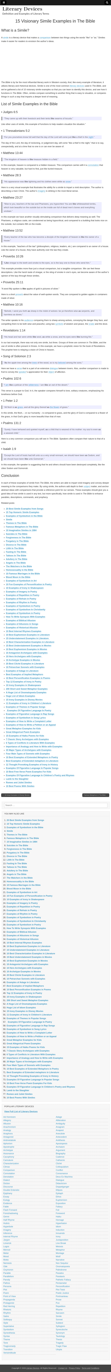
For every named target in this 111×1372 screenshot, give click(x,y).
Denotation (8, 1177)
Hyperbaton (61, 1223)
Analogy (7, 1130)
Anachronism (9, 1127)
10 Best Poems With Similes (20, 786)
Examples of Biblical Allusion (21, 620)
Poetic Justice (62, 1293)
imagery (41, 191)
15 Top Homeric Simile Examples (22, 512)
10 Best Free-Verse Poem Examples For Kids (28, 772)
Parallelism (8, 1276)
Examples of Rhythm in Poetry (21, 602)
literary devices (77, 86)
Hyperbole (8, 1226)
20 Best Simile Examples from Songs (24, 509)
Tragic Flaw (61, 1346)
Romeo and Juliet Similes (19, 782)
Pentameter (61, 1283)
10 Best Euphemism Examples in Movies (26, 649)
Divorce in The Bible (16, 545)
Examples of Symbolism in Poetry (23, 606)
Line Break (61, 1243)
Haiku (58, 1216)
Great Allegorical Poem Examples (23, 732)
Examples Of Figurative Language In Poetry (28, 710)
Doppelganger (62, 1187)
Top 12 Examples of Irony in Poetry (23, 681)
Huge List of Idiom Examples (20, 696)
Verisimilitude (9, 1353)
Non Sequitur (62, 1263)
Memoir (6, 1250)
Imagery (7, 1230)
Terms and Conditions (90, 1368)
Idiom (58, 1226)
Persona (7, 1286)
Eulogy (6, 1200)
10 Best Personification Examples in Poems (28, 678)
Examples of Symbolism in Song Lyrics (26, 718)
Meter (6, 1253)
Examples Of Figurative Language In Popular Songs (32, 768)
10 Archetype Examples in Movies (23, 660)
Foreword (60, 1213)
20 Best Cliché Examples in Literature (25, 663)
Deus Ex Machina (64, 1177)
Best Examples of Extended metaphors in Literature (32, 761)
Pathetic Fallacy (63, 1280)
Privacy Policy (74, 1368)
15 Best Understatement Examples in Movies (28, 645)
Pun (58, 1303)
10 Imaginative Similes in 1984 (21, 530)
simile (6, 37)
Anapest (60, 1130)
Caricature (8, 1160)
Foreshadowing (10, 1213)
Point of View (9, 1296)
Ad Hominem (9, 1117)
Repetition (60, 1306)
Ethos (58, 1197)
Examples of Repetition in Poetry (22, 595)
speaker (22, 372)
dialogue (54, 368)
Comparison (9, 1170)
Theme (6, 1339)
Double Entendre (11, 1190)
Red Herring (9, 1306)
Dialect (6, 1180)
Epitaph (59, 1193)
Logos (6, 1246)
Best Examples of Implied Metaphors (24, 674)
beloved (62, 363)
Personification (63, 1286)
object (51, 372)
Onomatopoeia (63, 1266)
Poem (6, 1293)
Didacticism (61, 1183)
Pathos (6, 1283)
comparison (45, 37)
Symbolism (8, 1329)
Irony (58, 1236)
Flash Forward (10, 1210)
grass (20, 407)
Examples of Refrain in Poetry (21, 599)
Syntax (6, 1336)
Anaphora (8, 1133)
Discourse (8, 1187)
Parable (7, 1273)
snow (68, 181)
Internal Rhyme (10, 1236)
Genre (6, 1216)
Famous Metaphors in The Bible (22, 527)
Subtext (59, 1323)
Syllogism (60, 1326)
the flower (54, 407)
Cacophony (8, 1157)
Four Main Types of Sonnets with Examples (28, 753)
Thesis (59, 1339)
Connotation (9, 1173)
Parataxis (60, 1276)
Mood (6, 1256)
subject (86, 486)
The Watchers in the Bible (19, 566)
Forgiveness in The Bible (18, 537)
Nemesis (7, 1263)
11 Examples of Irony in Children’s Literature (28, 703)
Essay (6, 1197)
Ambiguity (60, 1123)
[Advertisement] (55, 61)
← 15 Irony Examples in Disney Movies (16, 795)
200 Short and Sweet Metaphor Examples (27, 689)
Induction (60, 1230)
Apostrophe (8, 1147)
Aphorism (7, 1143)
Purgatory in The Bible (17, 541)
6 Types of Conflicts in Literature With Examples (30, 743)
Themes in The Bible (16, 523)
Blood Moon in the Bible (18, 577)
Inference (7, 1233)
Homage (60, 1220)
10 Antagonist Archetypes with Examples (27, 653)
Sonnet (59, 1319)
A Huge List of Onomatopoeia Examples (26, 692)
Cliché (59, 1163)
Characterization (11, 1163)
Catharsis (60, 1160)
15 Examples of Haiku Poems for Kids (25, 736)
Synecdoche (62, 1329)
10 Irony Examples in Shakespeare (23, 685)
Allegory (7, 1120)
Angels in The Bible (16, 563)
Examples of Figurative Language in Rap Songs (30, 714)
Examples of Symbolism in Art (21, 581)
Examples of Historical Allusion (22, 627)
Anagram (60, 1127)
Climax (6, 1167)
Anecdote (60, 1133)
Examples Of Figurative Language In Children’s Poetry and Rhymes (40, 775)
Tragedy (60, 1343)
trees (34, 363)
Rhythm (7, 1313)
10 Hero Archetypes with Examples (24, 656)
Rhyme (59, 1309)
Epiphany (7, 1193)
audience (28, 320)
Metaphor (60, 1250)
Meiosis (59, 1246)
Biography (60, 1153)
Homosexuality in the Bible (19, 570)
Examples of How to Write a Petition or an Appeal (31, 725)
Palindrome (61, 1270)
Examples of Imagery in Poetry (21, 591)
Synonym (60, 1333)
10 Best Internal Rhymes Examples (23, 631)
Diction (6, 1183)
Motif (58, 1256)
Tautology (60, 1336)
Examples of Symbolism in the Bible (24, 516)
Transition (8, 1349)
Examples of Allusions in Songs (22, 624)
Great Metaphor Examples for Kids (23, 728)
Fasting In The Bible (16, 552)
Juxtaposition (62, 1240)
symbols (59, 324)
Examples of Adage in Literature (22, 671)
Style (5, 1323)
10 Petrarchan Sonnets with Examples (25, 667)
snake (91, 324)
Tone (5, 1343)
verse (19, 368)
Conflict (59, 1170)
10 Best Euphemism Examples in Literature (28, 635)
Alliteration (61, 1120)
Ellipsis (59, 1190)
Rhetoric (7, 1309)
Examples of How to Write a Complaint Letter (28, 721)
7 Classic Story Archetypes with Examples (27, 739)
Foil (57, 1210)
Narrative (60, 1260)
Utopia (59, 1349)
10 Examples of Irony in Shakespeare (25, 588)
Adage (59, 1117)
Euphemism (61, 1200)
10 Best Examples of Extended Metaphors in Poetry (32, 757)
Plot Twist (60, 1289)
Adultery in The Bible (16, 559)
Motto (6, 1260)
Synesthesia (9, 1333)
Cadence (60, 1157)
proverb (19, 294)
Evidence (7, 1203)
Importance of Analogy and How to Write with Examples (34, 746)
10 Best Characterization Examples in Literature (30, 642)
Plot (5, 1289)
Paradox (60, 1273)
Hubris (6, 1223)
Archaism (60, 1147)
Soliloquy (7, 1319)
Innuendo (60, 1233)
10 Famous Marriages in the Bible (23, 573)
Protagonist (8, 1303)
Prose (58, 1299)
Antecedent (61, 1137)
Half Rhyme (8, 1220)
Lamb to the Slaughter (17, 779)
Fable (6, 1206)
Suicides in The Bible (16, 534)
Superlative (8, 1326)
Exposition (61, 1203)
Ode (5, 1266)
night (90, 137)
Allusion (7, 1123)
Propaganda (9, 1299)
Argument (60, 1150)
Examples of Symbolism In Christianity (25, 609)
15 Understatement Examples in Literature (28, 638)
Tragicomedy (9, 1346)
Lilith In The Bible (15, 548)
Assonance (8, 1153)
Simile (9, 519)
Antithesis (60, 1140)
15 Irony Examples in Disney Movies (24, 700)
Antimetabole (9, 1140)
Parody (6, 1280)
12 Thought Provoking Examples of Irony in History (32, 764)
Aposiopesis (61, 1143)
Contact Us (62, 1368)
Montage (60, 1253)
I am (7, 385)
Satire (6, 1316)
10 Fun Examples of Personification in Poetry (29, 584)
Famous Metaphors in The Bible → (96, 795)
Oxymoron (8, 1270)
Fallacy (59, 1206)
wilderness (33, 385)
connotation (93, 165)
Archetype (8, 1150)
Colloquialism (62, 1167)
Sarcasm (60, 1313)
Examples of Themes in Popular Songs (25, 707)
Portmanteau (62, 1296)
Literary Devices (22, 9)
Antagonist (8, 1137)
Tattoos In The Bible (16, 555)
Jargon (6, 1240)
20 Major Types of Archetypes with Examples (28, 750)
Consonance (62, 1173)
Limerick (7, 1243)
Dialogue (60, 1180)
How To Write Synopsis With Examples (25, 617)
